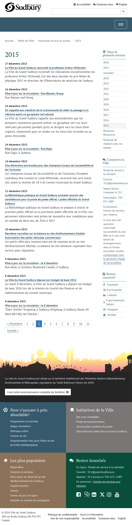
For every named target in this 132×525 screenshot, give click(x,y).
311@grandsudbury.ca (100, 472)
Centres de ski (18, 436)
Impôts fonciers (19, 485)
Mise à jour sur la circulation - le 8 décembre (31, 305)
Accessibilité (83, 4)
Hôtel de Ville (26, 40)
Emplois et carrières (21, 472)
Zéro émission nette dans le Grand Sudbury (101, 431)
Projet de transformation (90, 421)
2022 (106, 88)
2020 (106, 99)
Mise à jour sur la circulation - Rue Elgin (28, 148)
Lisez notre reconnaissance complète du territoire (36, 392)
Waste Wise (16, 467)
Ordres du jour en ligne (23, 495)
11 (88, 324)
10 (80, 324)
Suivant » (13, 330)
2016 (106, 120)
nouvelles (108, 73)
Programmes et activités (24, 421)
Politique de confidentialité (63, 514)
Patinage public (19, 431)
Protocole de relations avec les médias (112, 143)
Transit (14, 490)
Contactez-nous (104, 4)
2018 (106, 109)
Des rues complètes (87, 417)
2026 (106, 62)
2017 (106, 115)
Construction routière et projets (94, 426)
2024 (106, 78)
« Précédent (14, 324)
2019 (106, 104)
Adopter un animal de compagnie (30, 500)
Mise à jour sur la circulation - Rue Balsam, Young (34, 93)
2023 (106, 83)
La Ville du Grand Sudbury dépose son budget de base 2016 (40, 280)
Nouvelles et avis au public (54, 40)
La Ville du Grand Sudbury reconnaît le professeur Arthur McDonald (45, 67)
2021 (106, 94)
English (123, 4)
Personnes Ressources (109, 132)
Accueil (9, 40)
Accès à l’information (91, 514)
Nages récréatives (20, 426)
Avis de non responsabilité (65, 518)
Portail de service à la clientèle (106, 467)
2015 (78, 40)
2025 (106, 67)
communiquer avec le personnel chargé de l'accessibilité (114, 258)
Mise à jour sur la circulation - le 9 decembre (31, 263)
